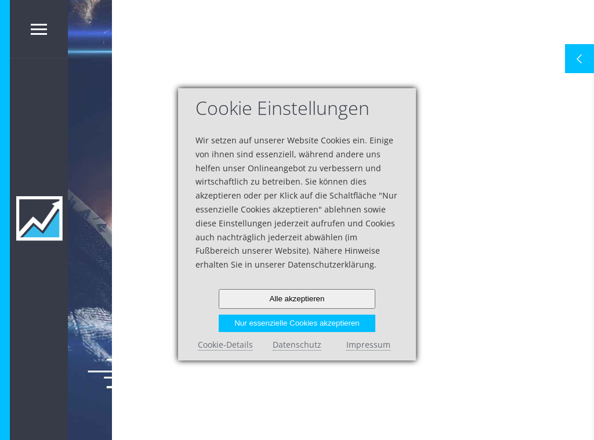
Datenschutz (297, 344)
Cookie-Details (225, 344)
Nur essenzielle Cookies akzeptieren (297, 323)
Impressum (368, 344)
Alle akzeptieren (297, 298)
